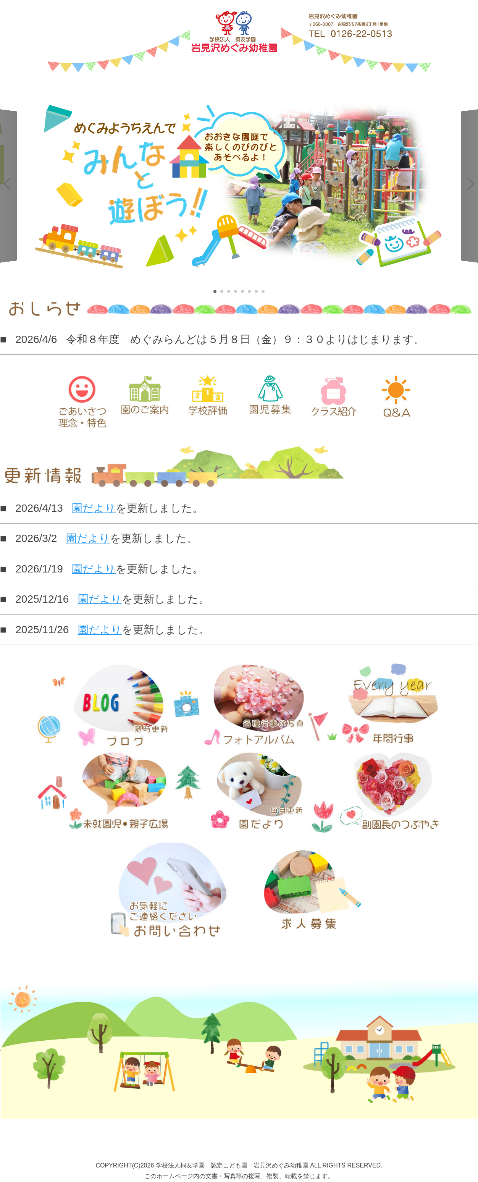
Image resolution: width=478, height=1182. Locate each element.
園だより (94, 508)
